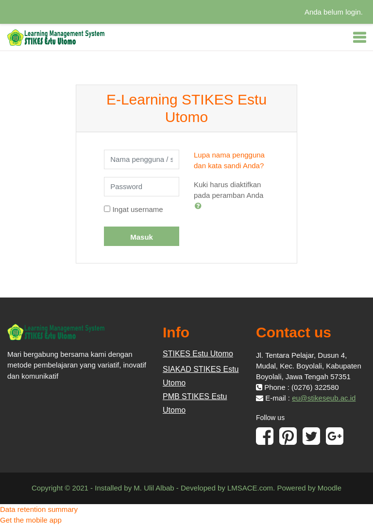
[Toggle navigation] (359, 37)
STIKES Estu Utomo (198, 354)
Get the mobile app (31, 520)
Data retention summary (39, 509)
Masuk (141, 237)
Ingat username (137, 209)
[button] (200, 205)
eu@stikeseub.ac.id (324, 398)
